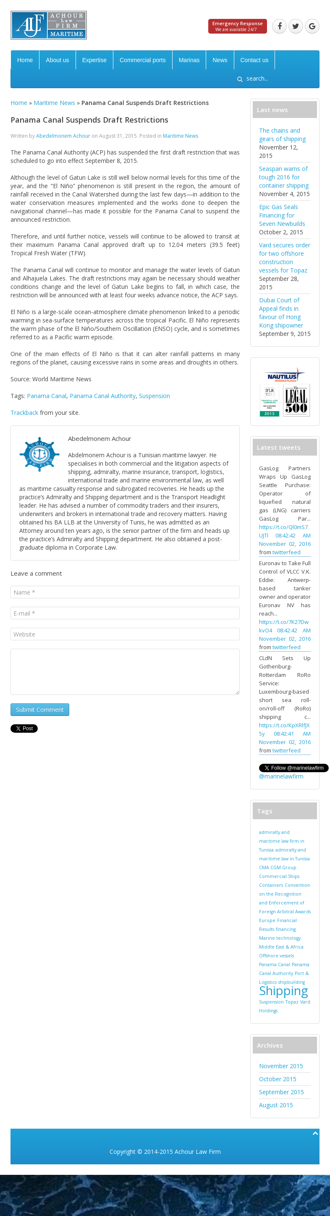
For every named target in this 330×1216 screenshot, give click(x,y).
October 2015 (277, 1079)
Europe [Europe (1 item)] (267, 920)
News (219, 60)
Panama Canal (46, 396)
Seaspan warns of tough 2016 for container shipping (284, 177)
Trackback (24, 413)
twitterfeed (286, 552)
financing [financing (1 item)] (286, 929)
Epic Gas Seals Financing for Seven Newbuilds (282, 215)
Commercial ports (143, 60)
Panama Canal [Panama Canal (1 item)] (274, 964)
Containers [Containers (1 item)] (271, 885)
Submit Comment (40, 709)
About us (57, 60)
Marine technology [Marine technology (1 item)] (280, 938)
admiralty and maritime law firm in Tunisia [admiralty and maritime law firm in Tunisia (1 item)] (281, 841)
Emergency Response (237, 23)
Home (25, 60)
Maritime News (54, 103)
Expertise (94, 60)
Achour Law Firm (198, 1152)
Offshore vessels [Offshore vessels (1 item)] (276, 956)
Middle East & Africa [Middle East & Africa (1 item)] (281, 947)
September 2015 (281, 1092)
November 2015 (281, 1066)
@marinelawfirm (281, 776)
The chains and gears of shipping (282, 134)
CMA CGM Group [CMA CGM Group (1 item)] (277, 867)
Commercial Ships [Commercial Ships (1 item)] (279, 876)
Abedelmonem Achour (63, 135)
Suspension (154, 396)
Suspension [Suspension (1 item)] (271, 1002)
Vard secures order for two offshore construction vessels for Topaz (284, 257)
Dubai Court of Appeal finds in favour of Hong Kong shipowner (281, 312)
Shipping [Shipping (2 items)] (283, 990)
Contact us (255, 60)
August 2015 (276, 1105)
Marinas (189, 60)
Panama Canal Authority (103, 396)
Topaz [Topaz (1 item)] (292, 1002)
